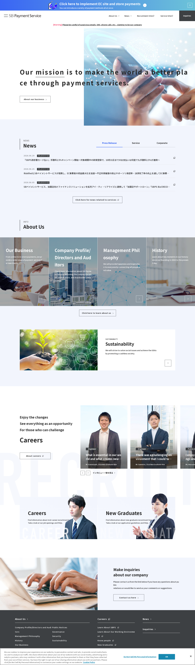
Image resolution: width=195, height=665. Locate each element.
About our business (34, 99)
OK (166, 657)
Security (56, 636)
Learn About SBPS (107, 627)
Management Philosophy (27, 636)
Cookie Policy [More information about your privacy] (89, 662)
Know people (104, 640)
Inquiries (187, 16)
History (19, 640)
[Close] (191, 656)
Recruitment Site (145, 16)
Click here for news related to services (95, 199)
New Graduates (105, 644)
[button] (88, 473)
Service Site (166, 16)
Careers (102, 619)
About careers (33, 456)
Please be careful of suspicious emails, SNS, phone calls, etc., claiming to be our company (102, 24)
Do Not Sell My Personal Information (140, 657)
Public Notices (59, 627)
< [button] (82, 473)
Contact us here (127, 597)
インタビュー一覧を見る (103, 472)
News (146, 619)
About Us (20, 619)
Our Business (21, 644)
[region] (97, 656)
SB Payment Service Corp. (22, 16)
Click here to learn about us (96, 313)
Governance (58, 631)
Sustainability (59, 640)
